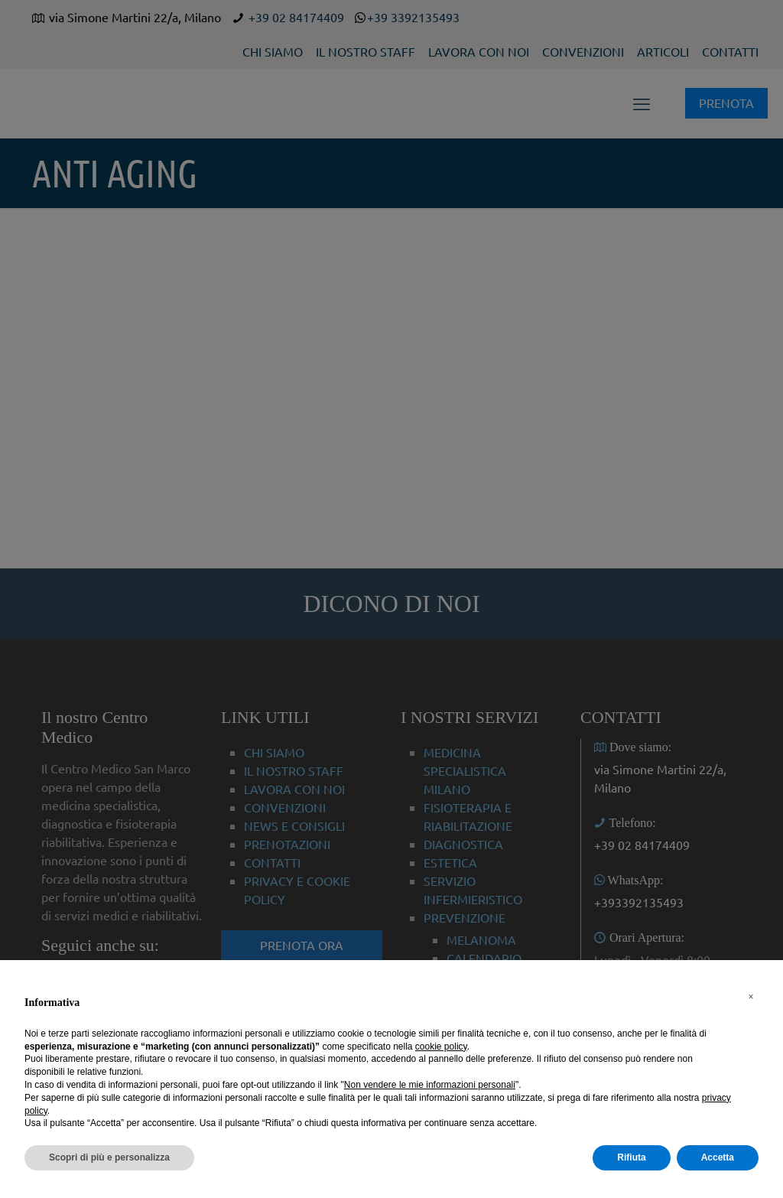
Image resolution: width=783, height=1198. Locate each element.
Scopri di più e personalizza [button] (109, 1157)
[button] (751, 997)
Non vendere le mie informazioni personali (429, 1084)
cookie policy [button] (441, 1046)
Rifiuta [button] (631, 1157)
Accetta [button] (717, 1157)
